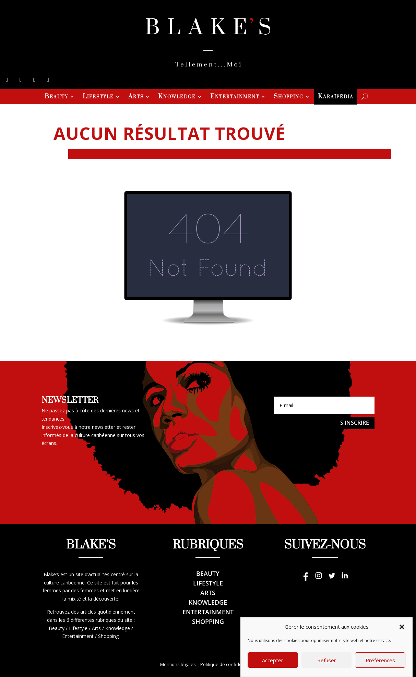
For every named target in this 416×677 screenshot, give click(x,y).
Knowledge (177, 97)
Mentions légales (178, 664)
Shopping (289, 97)
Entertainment (234, 97)
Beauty (56, 97)
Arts (136, 97)
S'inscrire (354, 422)
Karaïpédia (336, 97)
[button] (402, 638)
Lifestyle (98, 97)
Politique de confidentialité (228, 664)
